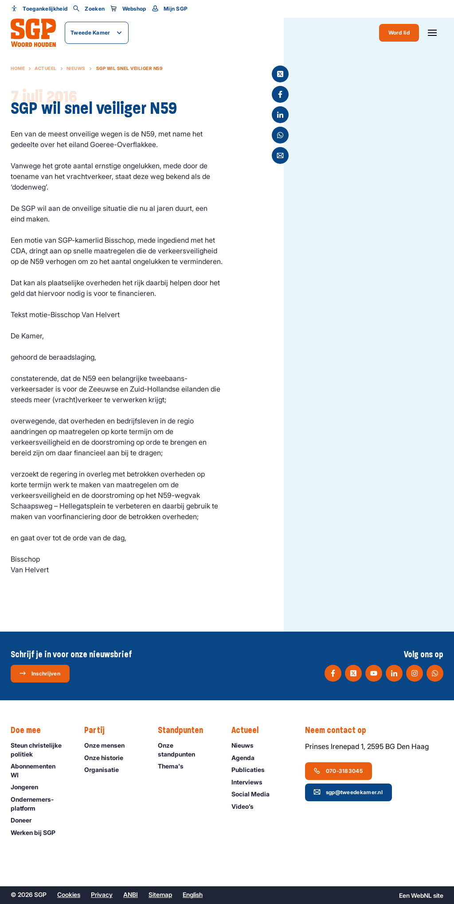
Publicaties (252, 769)
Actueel (46, 68)
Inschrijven (39, 673)
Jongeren (28, 787)
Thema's (175, 766)
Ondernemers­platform (40, 803)
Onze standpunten (187, 749)
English (193, 894)
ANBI (130, 894)
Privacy (102, 894)
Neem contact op (340, 730)
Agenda (246, 757)
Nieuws (76, 68)
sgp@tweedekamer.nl (348, 791)
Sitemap (160, 894)
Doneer (25, 820)
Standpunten (185, 730)
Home (18, 68)
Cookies (68, 894)
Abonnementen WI (40, 770)
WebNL (421, 895)
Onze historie (107, 757)
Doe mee (30, 730)
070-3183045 (338, 770)
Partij (99, 730)
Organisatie (105, 769)
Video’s (246, 806)
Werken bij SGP (37, 832)
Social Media (254, 794)
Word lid (399, 32)
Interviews (250, 782)
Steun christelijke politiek (40, 749)
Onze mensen (108, 745)
